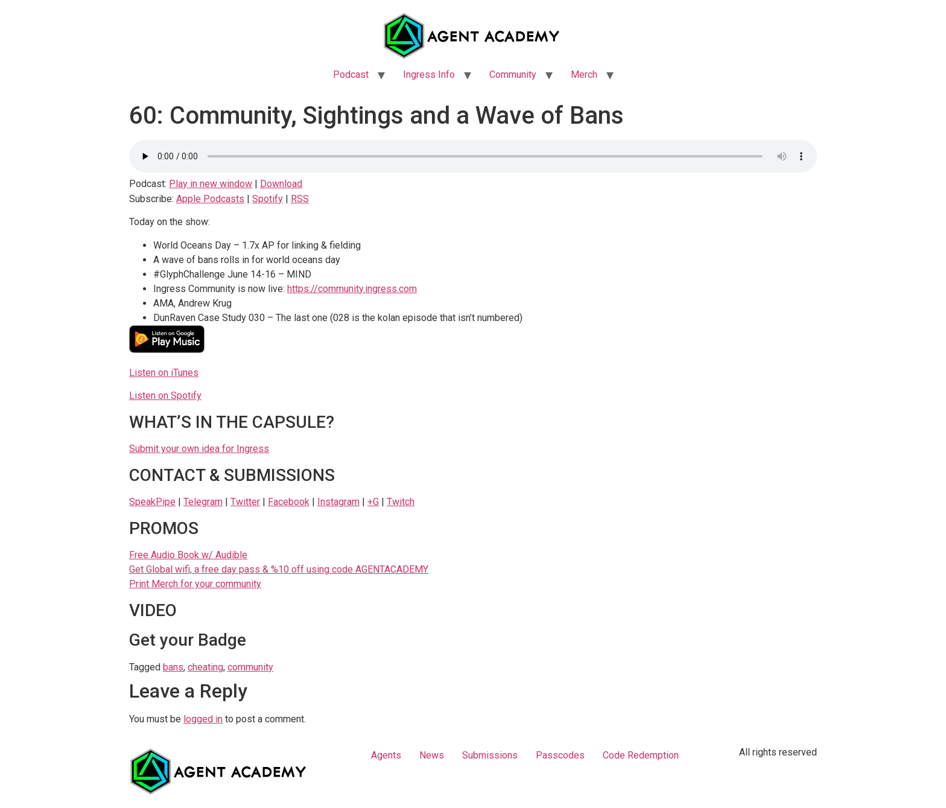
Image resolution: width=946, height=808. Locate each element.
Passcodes (560, 755)
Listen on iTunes (163, 372)
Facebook (289, 501)
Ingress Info (429, 74)
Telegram (203, 501)
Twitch (400, 501)
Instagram (338, 501)
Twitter (245, 501)
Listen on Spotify (165, 395)
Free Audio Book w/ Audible (188, 555)
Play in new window (210, 183)
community (250, 667)
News (431, 755)
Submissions (490, 755)
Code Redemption (641, 755)
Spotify (267, 199)
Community (512, 74)
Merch (584, 74)
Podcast (351, 74)
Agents (386, 755)
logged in (203, 719)
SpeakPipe (152, 501)
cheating (205, 667)
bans (173, 667)
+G (373, 501)
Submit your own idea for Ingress (199, 448)
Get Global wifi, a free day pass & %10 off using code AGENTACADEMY (278, 569)
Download (281, 183)
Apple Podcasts (210, 199)
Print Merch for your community (195, 584)
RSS (300, 199)
